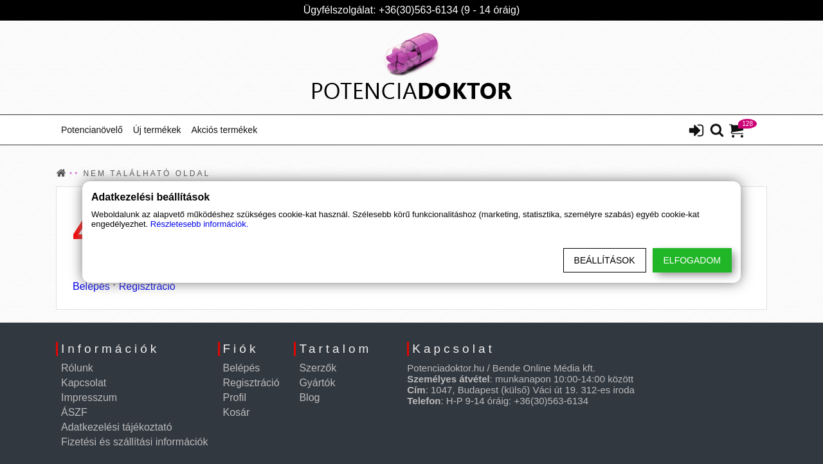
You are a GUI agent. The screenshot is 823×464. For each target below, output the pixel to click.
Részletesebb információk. (199, 224)
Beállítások (604, 260)
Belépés (91, 286)
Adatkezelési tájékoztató (116, 427)
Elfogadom (692, 260)
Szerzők (317, 367)
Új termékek (157, 130)
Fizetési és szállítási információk (134, 441)
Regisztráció (147, 286)
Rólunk (77, 367)
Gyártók (317, 382)
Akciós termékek (224, 130)
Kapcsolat (83, 382)
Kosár (236, 412)
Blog (309, 397)
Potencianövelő (92, 130)
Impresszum (89, 397)
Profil (234, 397)
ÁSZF (74, 412)
